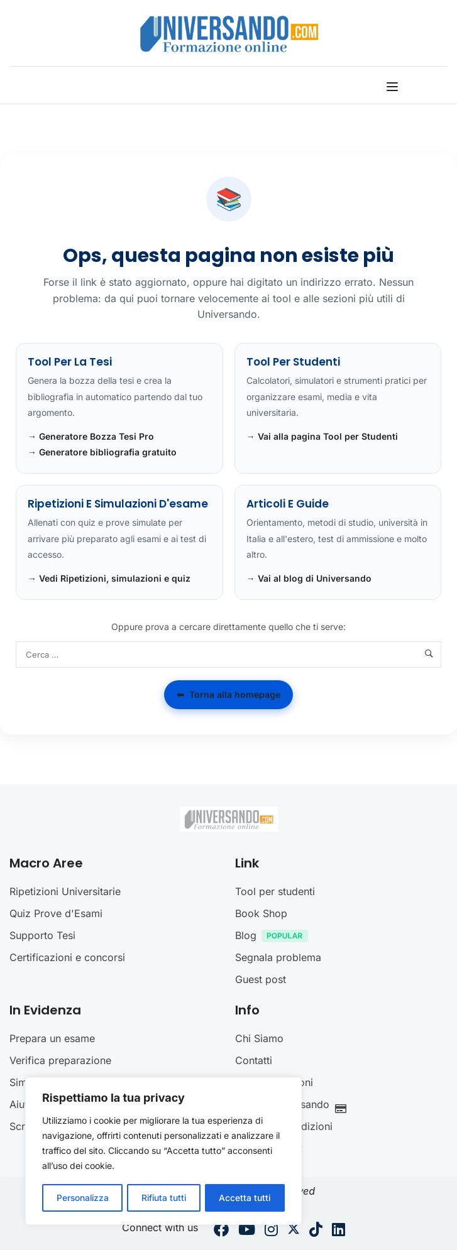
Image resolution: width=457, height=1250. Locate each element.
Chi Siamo (259, 1038)
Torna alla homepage (228, 695)
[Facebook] (221, 1231)
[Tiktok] (315, 1231)
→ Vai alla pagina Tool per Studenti (322, 436)
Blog (274, 937)
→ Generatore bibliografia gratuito (102, 452)
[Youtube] (246, 1231)
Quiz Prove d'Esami (55, 913)
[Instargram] (271, 1231)
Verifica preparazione (60, 1060)
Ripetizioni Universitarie (65, 891)
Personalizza (82, 1197)
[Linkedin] (338, 1231)
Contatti (253, 1060)
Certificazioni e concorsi (67, 957)
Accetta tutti (245, 1197)
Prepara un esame (52, 1038)
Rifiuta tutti (164, 1197)
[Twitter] (293, 1231)
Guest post (260, 979)
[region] (163, 1151)
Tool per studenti (275, 891)
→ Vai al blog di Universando (309, 578)
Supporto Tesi (42, 935)
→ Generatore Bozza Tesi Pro (91, 436)
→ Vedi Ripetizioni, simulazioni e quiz (109, 578)
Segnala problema (278, 957)
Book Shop (261, 913)
